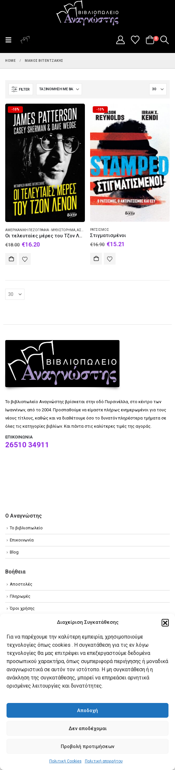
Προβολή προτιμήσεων (87, 746)
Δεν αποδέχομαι (88, 728)
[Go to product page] (45, 163)
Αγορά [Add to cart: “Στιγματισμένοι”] (96, 259)
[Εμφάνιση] (158, 89)
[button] (165, 622)
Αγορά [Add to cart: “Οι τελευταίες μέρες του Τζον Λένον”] (11, 259)
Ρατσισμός (99, 229)
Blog (14, 552)
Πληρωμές (20, 596)
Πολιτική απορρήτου (104, 761)
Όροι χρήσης (22, 608)
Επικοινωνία (22, 540)
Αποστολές (21, 584)
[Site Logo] (87, 13)
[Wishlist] (135, 40)
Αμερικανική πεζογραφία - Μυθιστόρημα (40, 230)
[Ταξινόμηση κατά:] (59, 89)
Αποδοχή (87, 710)
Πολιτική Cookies (65, 761)
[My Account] (120, 40)
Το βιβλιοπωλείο (26, 527)
